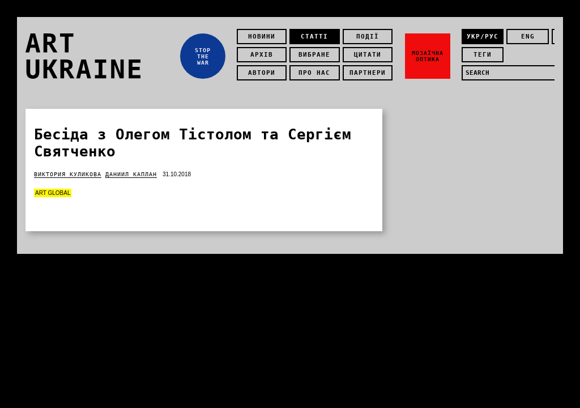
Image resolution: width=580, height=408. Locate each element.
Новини (261, 36)
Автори (261, 72)
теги (483, 54)
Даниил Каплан (131, 174)
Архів (261, 54)
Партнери (367, 72)
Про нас (314, 72)
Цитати (367, 54)
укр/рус (482, 36)
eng (528, 36)
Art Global (52, 193)
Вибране (314, 54)
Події (367, 36)
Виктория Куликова (67, 174)
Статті (314, 36)
